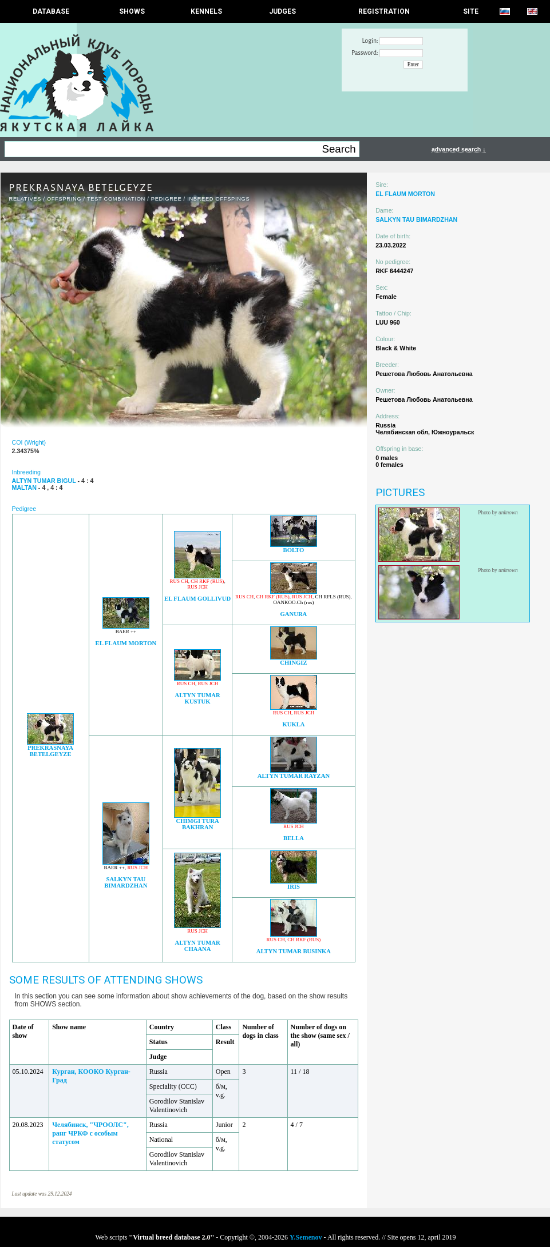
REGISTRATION (384, 11)
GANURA (293, 614)
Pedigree (166, 199)
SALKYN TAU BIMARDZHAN (125, 882)
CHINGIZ (293, 663)
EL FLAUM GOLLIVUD (197, 598)
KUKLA (293, 724)
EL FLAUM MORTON (126, 643)
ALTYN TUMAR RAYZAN (294, 776)
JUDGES (282, 11)
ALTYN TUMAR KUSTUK (197, 698)
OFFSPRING (64, 199)
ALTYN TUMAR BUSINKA (293, 951)
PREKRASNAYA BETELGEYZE (50, 751)
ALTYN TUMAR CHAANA (197, 946)
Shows (132, 11)
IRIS (293, 887)
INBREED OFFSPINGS (218, 199)
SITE (470, 11)
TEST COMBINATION (116, 199)
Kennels (206, 11)
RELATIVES (25, 199)
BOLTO (293, 550)
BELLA (293, 838)
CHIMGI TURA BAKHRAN (197, 824)
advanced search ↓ (459, 149)
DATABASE (51, 11)
